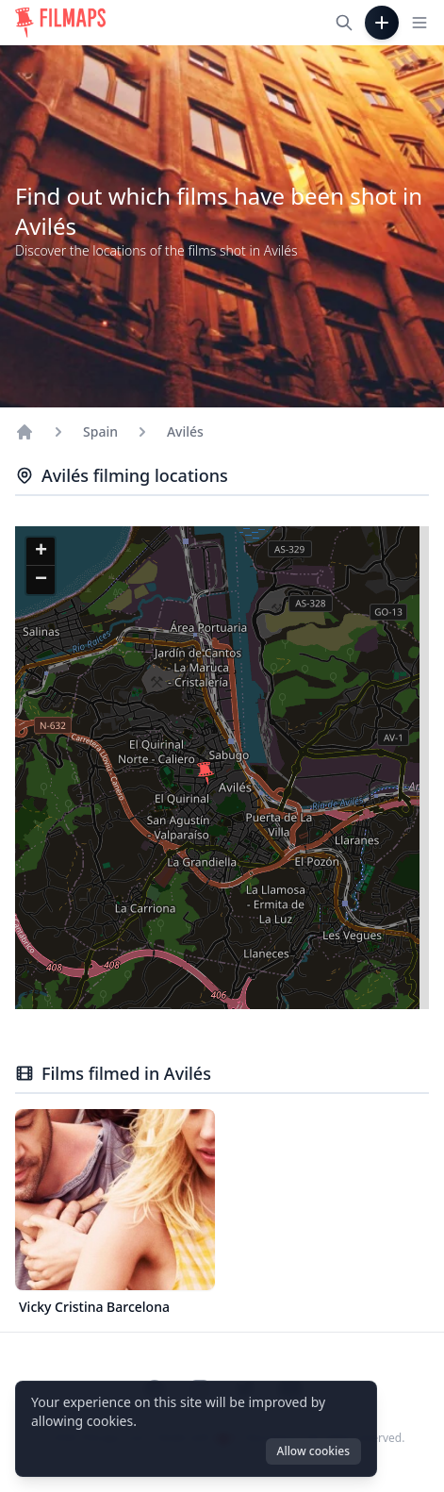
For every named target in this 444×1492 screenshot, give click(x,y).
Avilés (185, 431)
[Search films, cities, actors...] (344, 23)
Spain (100, 431)
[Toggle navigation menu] (419, 23)
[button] (205, 773)
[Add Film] (382, 23)
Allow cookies (313, 1451)
